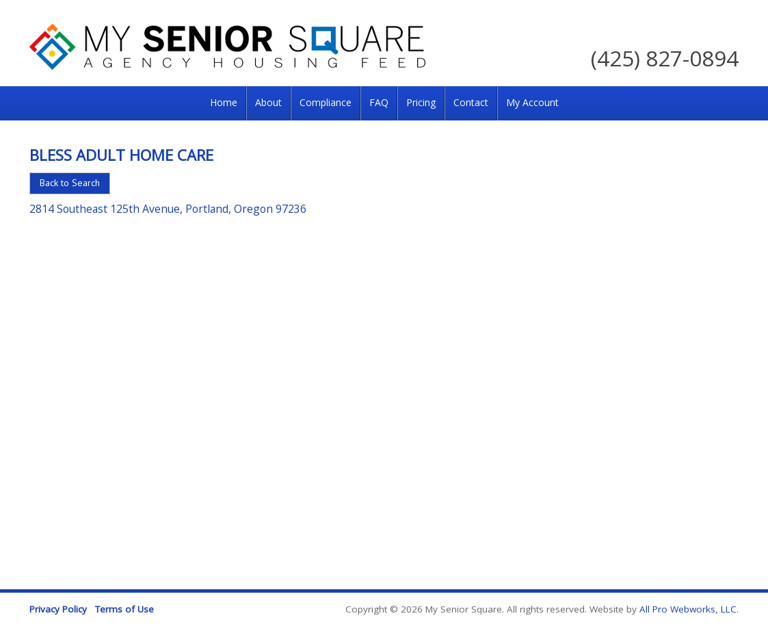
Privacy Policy (58, 609)
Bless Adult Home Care (121, 154)
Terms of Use (124, 609)
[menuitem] (223, 103)
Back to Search (70, 183)
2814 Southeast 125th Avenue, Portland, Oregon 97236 (167, 208)
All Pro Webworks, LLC (688, 609)
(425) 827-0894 (665, 58)
